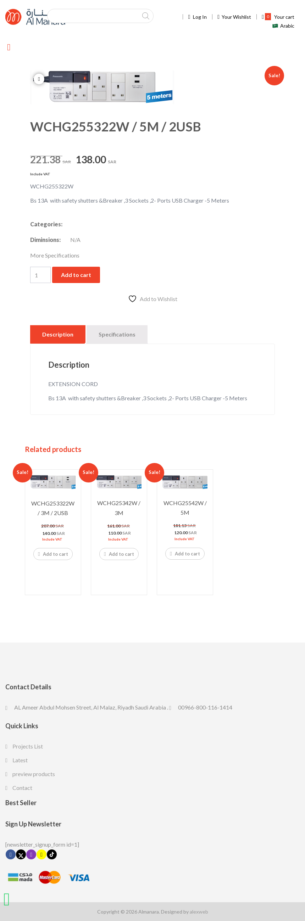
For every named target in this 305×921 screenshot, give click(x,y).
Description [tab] (57, 334)
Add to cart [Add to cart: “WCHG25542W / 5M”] (185, 553)
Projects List (27, 746)
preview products (33, 773)
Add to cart (76, 274)
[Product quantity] (40, 275)
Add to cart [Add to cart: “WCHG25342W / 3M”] (119, 553)
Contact (22, 787)
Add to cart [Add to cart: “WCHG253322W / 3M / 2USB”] (53, 553)
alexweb (199, 912)
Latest (20, 760)
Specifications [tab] (117, 334)
